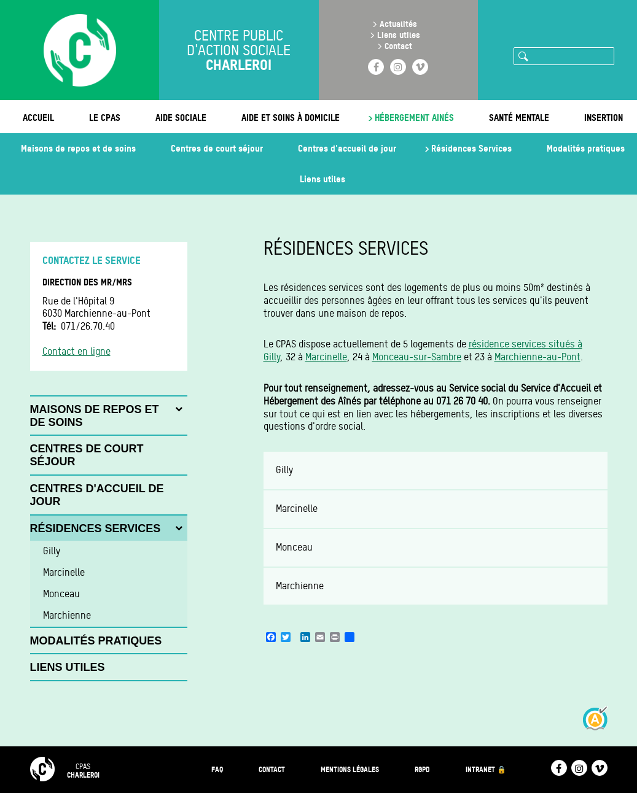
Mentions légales (350, 769)
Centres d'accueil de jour (347, 148)
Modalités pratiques (586, 148)
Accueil (38, 117)
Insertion (603, 117)
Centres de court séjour (217, 148)
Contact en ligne (76, 351)
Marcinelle (326, 357)
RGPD (422, 769)
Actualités (398, 23)
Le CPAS (104, 117)
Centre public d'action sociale (239, 50)
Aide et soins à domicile (290, 117)
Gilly (284, 470)
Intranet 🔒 (486, 769)
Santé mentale (519, 117)
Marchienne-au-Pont (537, 357)
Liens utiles (398, 34)
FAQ (217, 769)
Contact (398, 46)
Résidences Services (471, 148)
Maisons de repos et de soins (78, 148)
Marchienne (300, 586)
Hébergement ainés (414, 117)
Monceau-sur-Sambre (416, 357)
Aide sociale (180, 117)
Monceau (294, 547)
